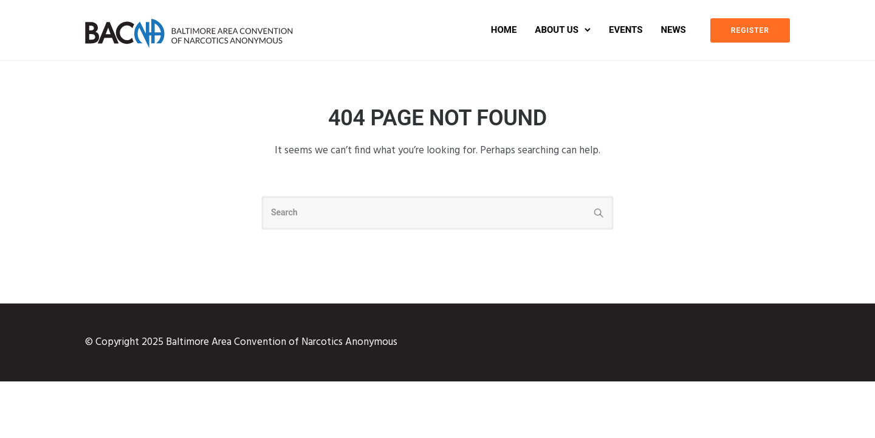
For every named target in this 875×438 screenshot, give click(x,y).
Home (504, 29)
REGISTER (750, 30)
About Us (556, 29)
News (673, 29)
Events (625, 29)
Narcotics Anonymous (349, 342)
